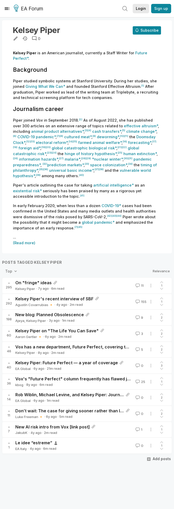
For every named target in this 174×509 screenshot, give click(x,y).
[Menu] (7, 8)
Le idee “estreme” (33, 442)
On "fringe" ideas (33, 282)
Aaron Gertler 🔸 (28, 337)
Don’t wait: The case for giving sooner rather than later (72, 410)
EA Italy (21, 449)
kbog (19, 385)
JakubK (21, 433)
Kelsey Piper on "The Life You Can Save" (57, 330)
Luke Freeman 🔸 (29, 417)
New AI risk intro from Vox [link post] (52, 426)
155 (140, 301)
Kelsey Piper (25, 289)
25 (140, 381)
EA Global (23, 369)
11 (139, 285)
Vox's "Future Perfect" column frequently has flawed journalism (81, 378)
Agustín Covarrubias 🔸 (34, 305)
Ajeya (19, 321)
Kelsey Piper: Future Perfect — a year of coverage (66, 362)
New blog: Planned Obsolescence (49, 314)
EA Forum (29, 8)
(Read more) (24, 243)
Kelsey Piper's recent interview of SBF (54, 298)
